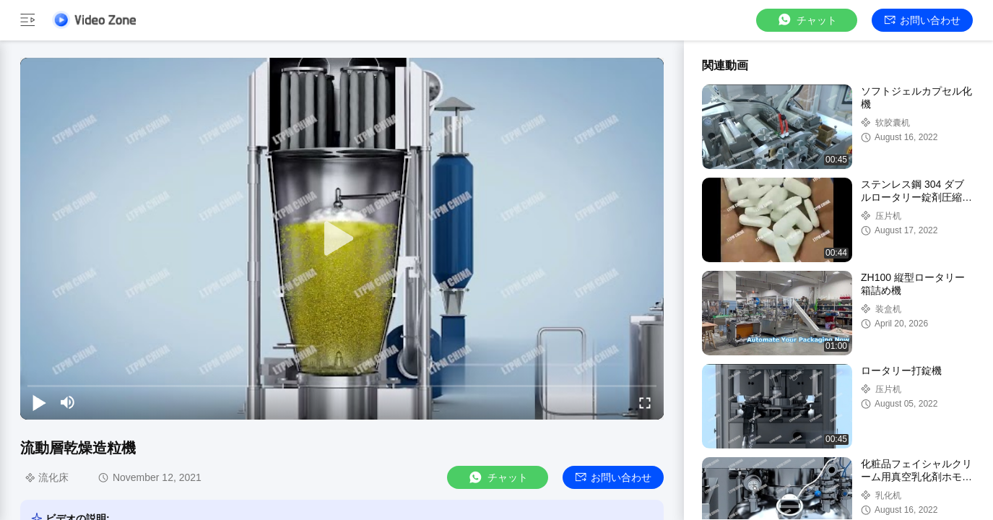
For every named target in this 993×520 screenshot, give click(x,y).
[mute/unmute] (67, 402)
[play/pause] (39, 402)
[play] (342, 239)
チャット (806, 19)
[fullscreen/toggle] (644, 402)
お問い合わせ (923, 20)
